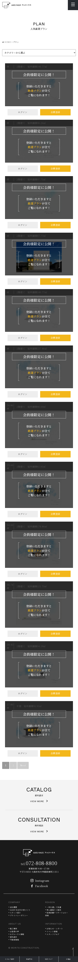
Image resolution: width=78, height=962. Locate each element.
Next (23, 765)
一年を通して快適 (54, 907)
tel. (39, 864)
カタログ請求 (9, 959)
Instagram (39, 880)
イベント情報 (52, 931)
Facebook (38, 886)
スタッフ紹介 (15, 912)
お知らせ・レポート (55, 928)
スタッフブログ (53, 934)
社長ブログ (49, 959)
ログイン (22, 112)
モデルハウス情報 (17, 934)
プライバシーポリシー (19, 915)
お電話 (68, 959)
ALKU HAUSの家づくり (20, 910)
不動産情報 (14, 939)
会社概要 (13, 907)
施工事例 (13, 928)
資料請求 (13, 937)
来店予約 (29, 959)
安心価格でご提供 (54, 910)
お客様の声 (14, 931)
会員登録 (55, 112)
